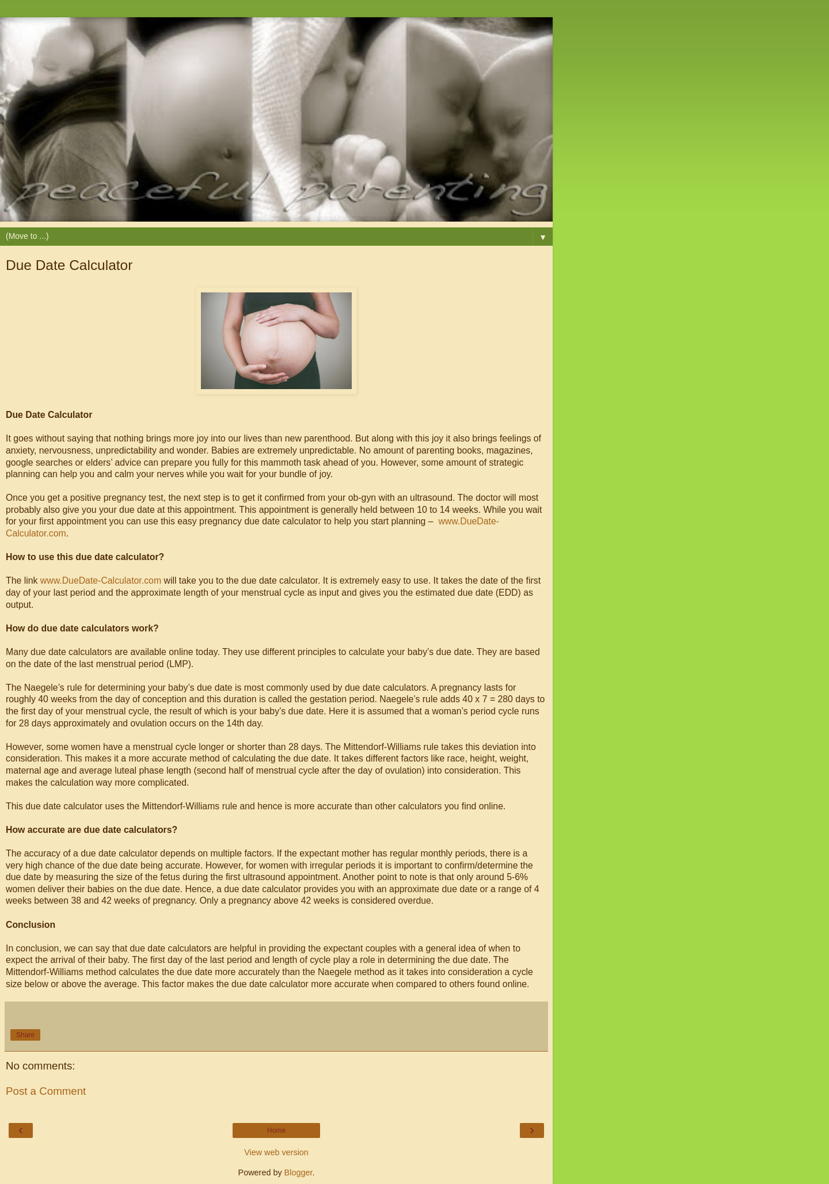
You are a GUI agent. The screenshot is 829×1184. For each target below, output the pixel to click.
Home (276, 1130)
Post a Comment (46, 1091)
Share (25, 1035)
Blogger (298, 1172)
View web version (276, 1152)
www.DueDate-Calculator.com (100, 580)
